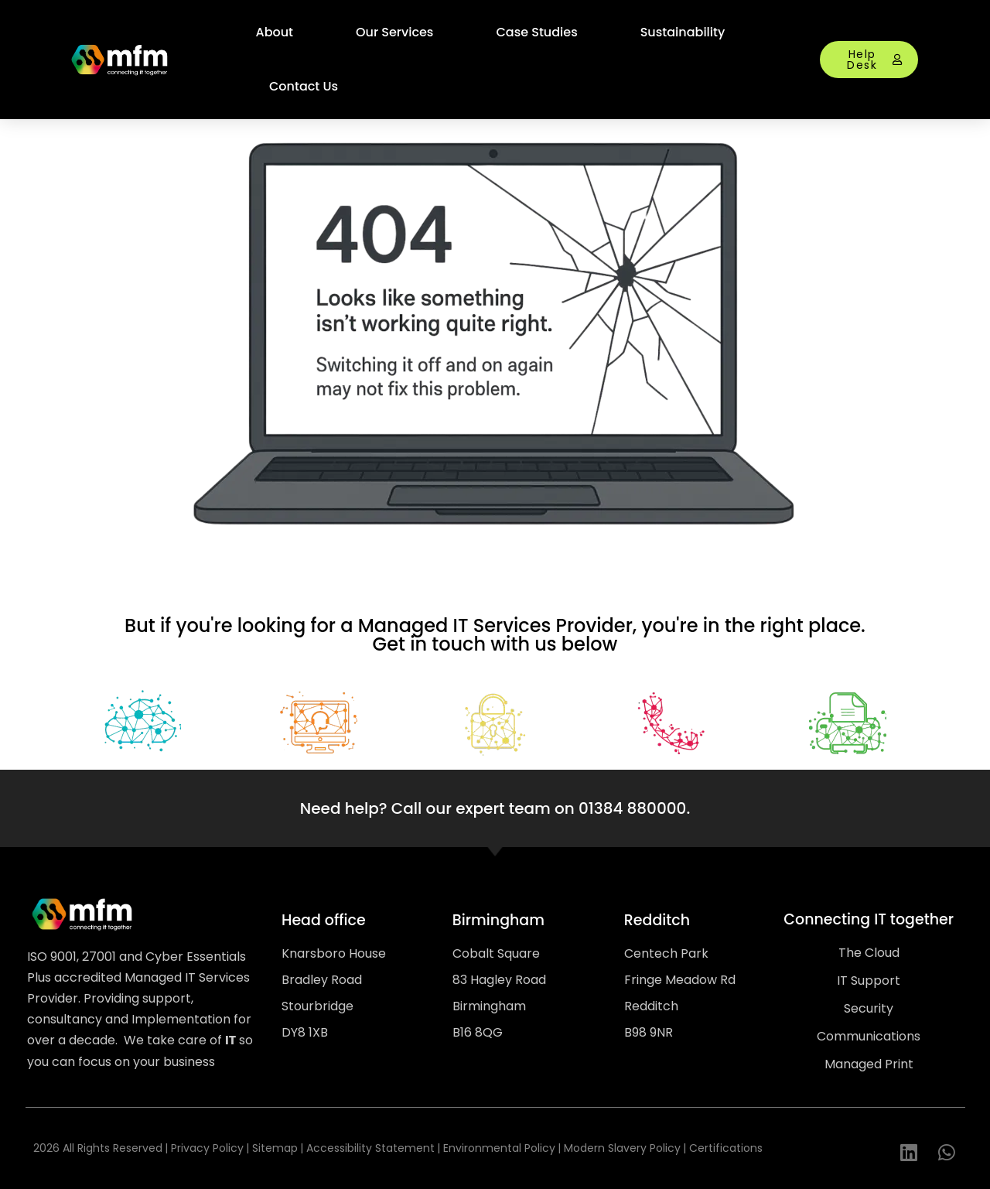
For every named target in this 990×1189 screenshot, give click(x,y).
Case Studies (536, 32)
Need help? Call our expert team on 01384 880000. (495, 808)
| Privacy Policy (204, 1148)
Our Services (394, 32)
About (275, 32)
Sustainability (682, 32)
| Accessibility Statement (367, 1148)
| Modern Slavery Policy (619, 1148)
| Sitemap (272, 1148)
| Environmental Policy (496, 1148)
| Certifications (723, 1148)
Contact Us (303, 86)
